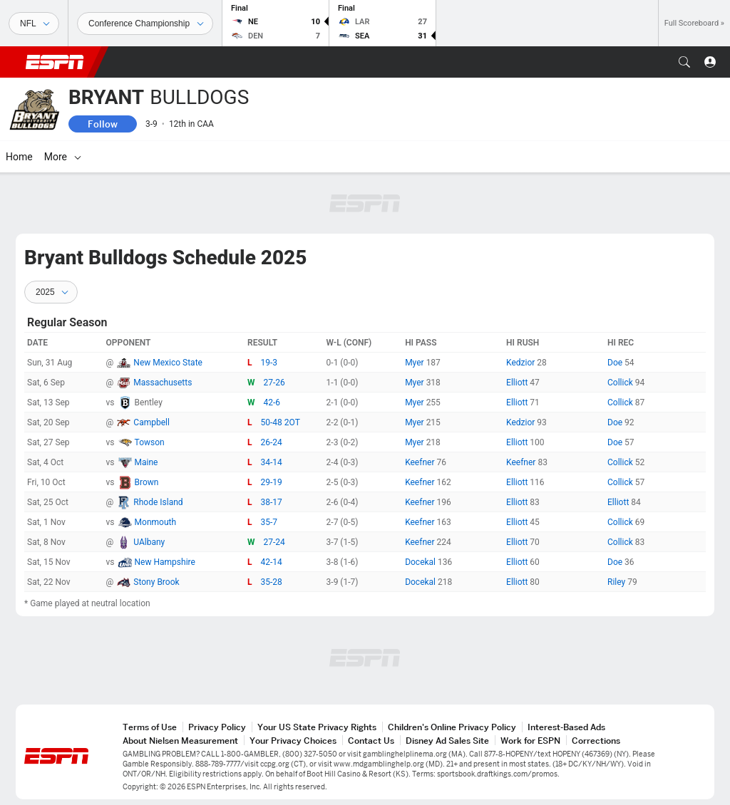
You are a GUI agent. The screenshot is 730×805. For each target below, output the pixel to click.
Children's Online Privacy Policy (452, 727)
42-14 (271, 562)
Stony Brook (156, 582)
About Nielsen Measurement (180, 740)
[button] (684, 62)
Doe (615, 363)
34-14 (271, 462)
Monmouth (155, 522)
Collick (621, 383)
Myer (415, 363)
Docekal (421, 562)
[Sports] (33, 23)
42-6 (272, 402)
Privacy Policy (217, 727)
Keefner (420, 462)
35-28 (271, 582)
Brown (147, 482)
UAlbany (149, 542)
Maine (146, 462)
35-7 (269, 522)
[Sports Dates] (145, 23)
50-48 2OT (280, 422)
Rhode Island (157, 502)
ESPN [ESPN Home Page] (55, 62)
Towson (150, 442)
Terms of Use (150, 727)
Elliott (518, 383)
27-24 (274, 542)
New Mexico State (167, 363)
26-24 (271, 442)
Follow (103, 124)
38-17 (271, 502)
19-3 (269, 363)
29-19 (271, 482)
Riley (617, 582)
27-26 (274, 383)
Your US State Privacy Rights (316, 727)
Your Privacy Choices (293, 740)
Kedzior (521, 363)
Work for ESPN (530, 740)
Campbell (151, 422)
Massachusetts (162, 383)
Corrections (596, 740)
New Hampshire (165, 562)
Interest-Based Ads (566, 727)
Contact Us (371, 740)
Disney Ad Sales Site (447, 740)
